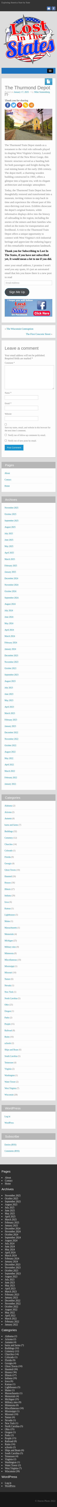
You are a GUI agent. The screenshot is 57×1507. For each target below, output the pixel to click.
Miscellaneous (11, 960)
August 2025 (10, 527)
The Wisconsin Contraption (20, 329)
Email (8, 403)
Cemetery (9, 838)
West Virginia (10, 1088)
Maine (7, 921)
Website (8, 414)
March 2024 (10, 636)
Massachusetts (11, 928)
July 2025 (9, 533)
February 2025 (11, 566)
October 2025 (10, 514)
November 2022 (11, 739)
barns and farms (11, 825)
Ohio (7, 1005)
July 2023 (9, 688)
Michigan (9, 940)
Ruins (7, 1037)
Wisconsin (9, 1095)
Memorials (9, 934)
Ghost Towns (10, 870)
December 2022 (11, 732)
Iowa (7, 902)
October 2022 (10, 745)
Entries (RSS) (10, 1145)
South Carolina (11, 1056)
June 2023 (9, 694)
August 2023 (10, 681)
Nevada (8, 985)
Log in (7, 1116)
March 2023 (10, 713)
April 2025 (9, 553)
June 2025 (9, 540)
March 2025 (10, 559)
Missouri (8, 972)
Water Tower (10, 1082)
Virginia (8, 1069)
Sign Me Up (17, 292)
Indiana (8, 895)
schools (8, 1043)
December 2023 (11, 655)
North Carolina (11, 998)
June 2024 (9, 617)
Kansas (8, 908)
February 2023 (11, 720)
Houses (8, 883)
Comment (10, 363)
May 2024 (9, 623)
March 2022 (10, 771)
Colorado (8, 850)
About (7, 473)
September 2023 (11, 675)
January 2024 (10, 649)
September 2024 (11, 598)
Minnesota (9, 953)
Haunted (8, 876)
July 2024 (9, 610)
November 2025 (11, 508)
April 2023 (9, 707)
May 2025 (9, 546)
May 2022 (9, 758)
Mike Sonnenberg (42, 92)
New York (9, 992)
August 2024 (10, 604)
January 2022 (10, 784)
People (7, 1024)
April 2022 (9, 764)
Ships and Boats (11, 1050)
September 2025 (11, 520)
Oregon (8, 1011)
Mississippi (9, 966)
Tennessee (9, 1062)
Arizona (8, 812)
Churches (9, 844)
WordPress (9, 1123)
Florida (8, 857)
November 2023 (11, 662)
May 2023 (9, 700)
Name (8, 393)
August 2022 (10, 752)
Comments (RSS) (12, 1151)
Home (7, 486)
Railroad (8, 1030)
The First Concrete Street (38, 334)
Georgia (8, 863)
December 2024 (11, 578)
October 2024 (10, 591)
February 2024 (11, 642)
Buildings (9, 831)
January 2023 (10, 726)
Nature (7, 979)
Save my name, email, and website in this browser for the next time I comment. (27, 429)
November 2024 (11, 585)
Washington (10, 1075)
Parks (7, 1017)
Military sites (10, 947)
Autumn (8, 818)
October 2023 (10, 668)
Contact (8, 480)
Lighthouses (10, 915)
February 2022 (11, 777)
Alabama (8, 806)
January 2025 (10, 572)
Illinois (8, 889)
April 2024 (9, 630)
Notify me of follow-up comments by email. (27, 435)
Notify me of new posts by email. (22, 441)
